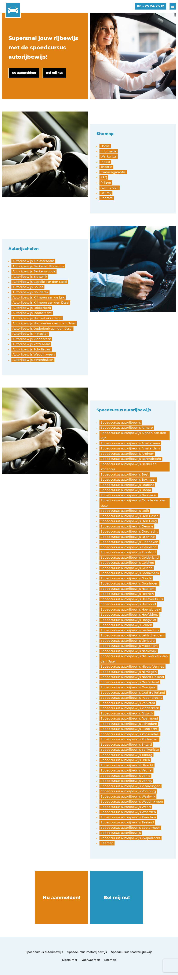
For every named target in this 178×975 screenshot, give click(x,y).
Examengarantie (113, 172)
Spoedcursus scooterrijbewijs (131, 952)
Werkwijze (109, 156)
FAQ (104, 177)
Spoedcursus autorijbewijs (44, 952)
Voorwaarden (90, 959)
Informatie (109, 151)
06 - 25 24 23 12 (150, 6)
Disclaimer (69, 959)
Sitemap (110, 959)
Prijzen (106, 182)
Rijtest (105, 162)
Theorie (106, 167)
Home (105, 146)
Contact (107, 198)
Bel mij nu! (116, 897)
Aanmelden (110, 188)
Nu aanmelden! (61, 897)
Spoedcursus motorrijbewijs (87, 952)
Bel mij (106, 193)
